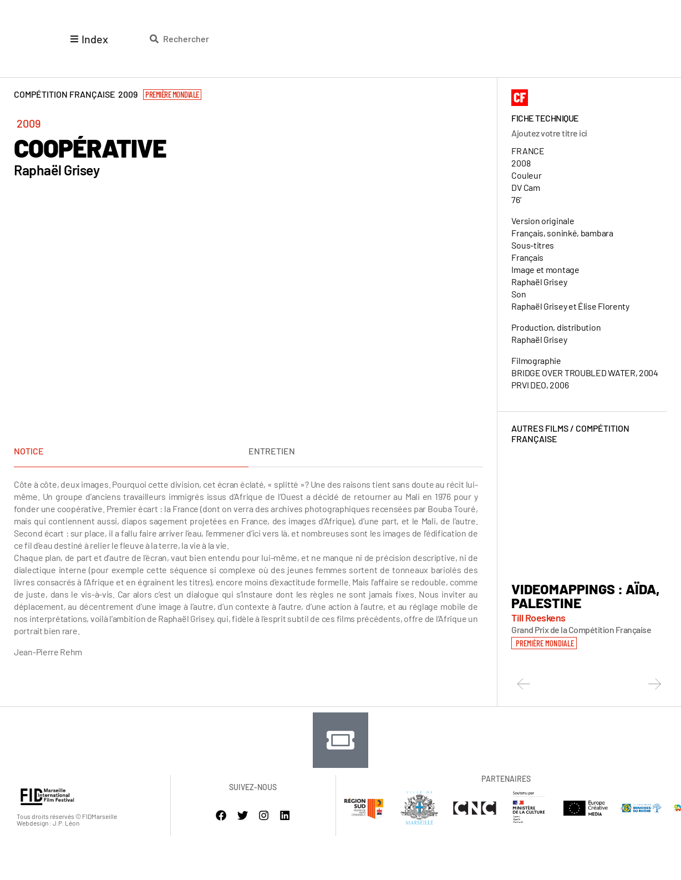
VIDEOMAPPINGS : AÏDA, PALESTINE (585, 595)
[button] (543, 642)
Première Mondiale (172, 94)
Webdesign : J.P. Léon (48, 822)
